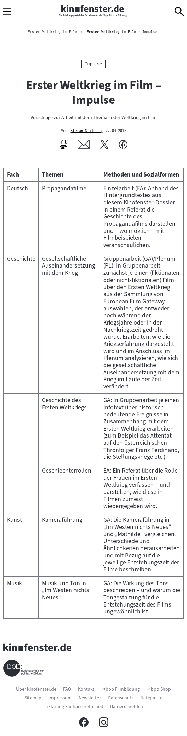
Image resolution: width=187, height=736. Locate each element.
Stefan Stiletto (86, 130)
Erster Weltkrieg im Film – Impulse (122, 32)
